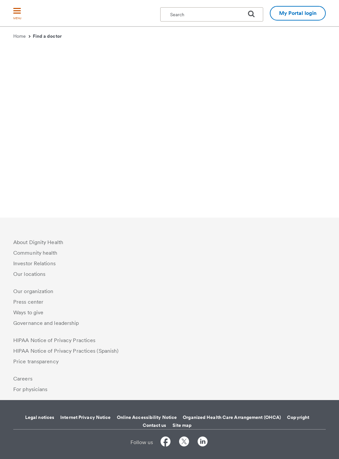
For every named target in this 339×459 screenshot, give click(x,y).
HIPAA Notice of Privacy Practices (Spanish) (66, 351)
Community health (35, 253)
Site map (182, 425)
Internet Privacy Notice (85, 417)
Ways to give (28, 312)
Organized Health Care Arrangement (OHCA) (232, 417)
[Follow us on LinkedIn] (203, 442)
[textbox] (211, 14)
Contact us (155, 425)
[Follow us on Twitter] (184, 442)
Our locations (29, 274)
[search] (254, 14)
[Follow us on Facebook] (165, 442)
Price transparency (36, 361)
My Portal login (298, 13)
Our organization (33, 291)
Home (21, 36)
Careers (22, 379)
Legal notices (39, 417)
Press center (28, 302)
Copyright (298, 417)
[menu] (17, 14)
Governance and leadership (46, 323)
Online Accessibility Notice (147, 417)
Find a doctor (47, 36)
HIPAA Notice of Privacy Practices (54, 340)
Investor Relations (34, 263)
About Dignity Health (38, 242)
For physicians (30, 389)
